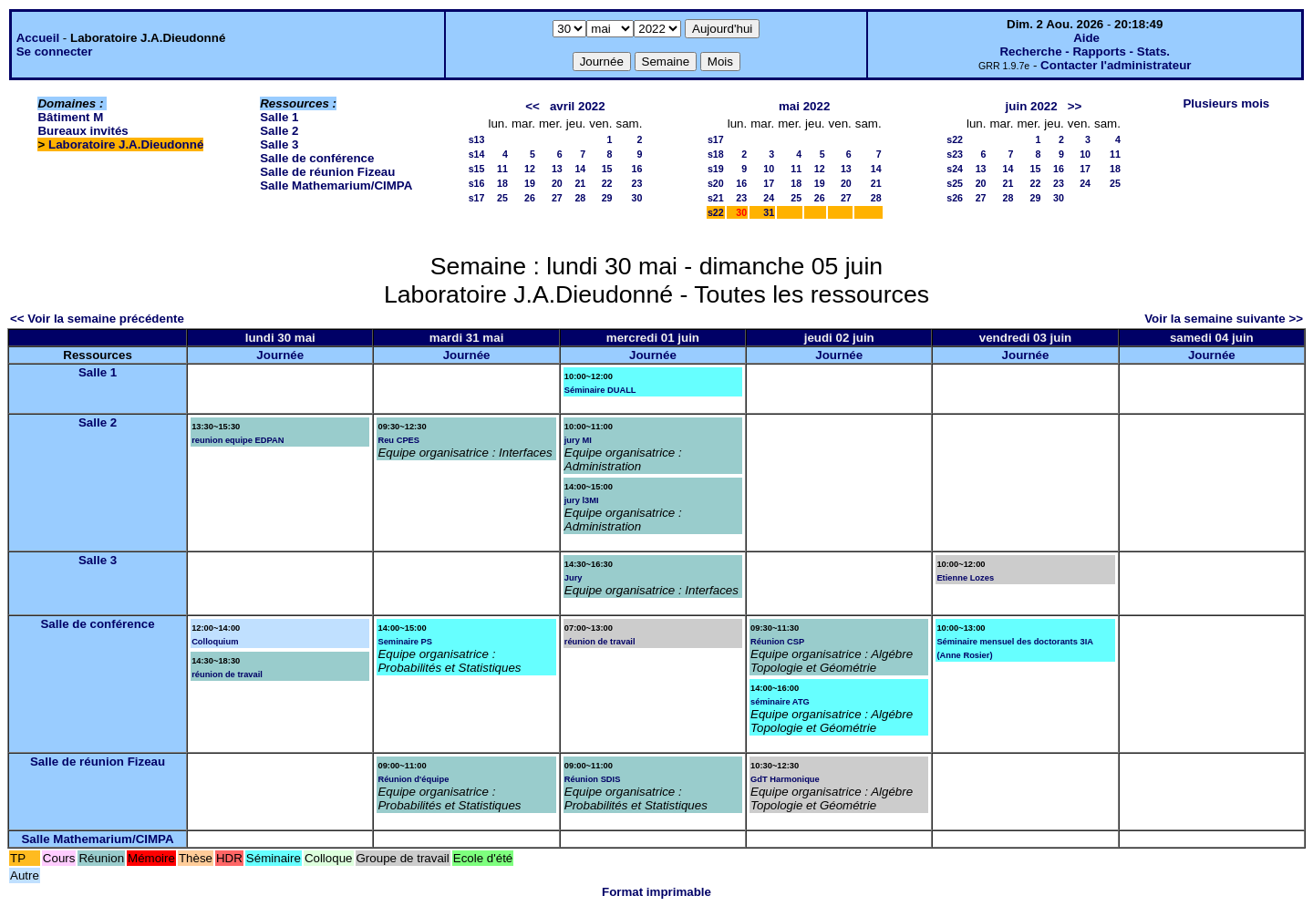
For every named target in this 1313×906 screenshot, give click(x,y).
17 (768, 183)
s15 (477, 168)
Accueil (37, 38)
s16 (477, 183)
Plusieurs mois (1226, 103)
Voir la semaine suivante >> (1223, 318)
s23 (954, 154)
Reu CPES (398, 440)
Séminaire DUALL (600, 390)
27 (557, 197)
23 (637, 183)
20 (557, 183)
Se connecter (54, 51)
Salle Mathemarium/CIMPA (336, 185)
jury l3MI (581, 500)
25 (502, 197)
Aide (1086, 38)
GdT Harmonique (785, 779)
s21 (716, 197)
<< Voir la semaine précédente (97, 318)
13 (557, 168)
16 (637, 168)
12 (529, 168)
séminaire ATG (780, 701)
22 (607, 183)
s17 (477, 197)
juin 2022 (1032, 106)
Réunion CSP (777, 641)
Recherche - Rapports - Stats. (1084, 51)
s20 (716, 183)
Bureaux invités (82, 131)
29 (607, 197)
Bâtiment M (70, 117)
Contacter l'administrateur (1115, 65)
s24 (954, 168)
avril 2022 (577, 106)
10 (768, 168)
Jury (573, 577)
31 (768, 212)
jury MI (578, 440)
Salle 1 (279, 117)
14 (579, 168)
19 (529, 183)
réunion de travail (227, 674)
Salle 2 (279, 131)
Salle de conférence (317, 158)
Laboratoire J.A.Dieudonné (125, 144)
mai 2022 (804, 106)
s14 (477, 154)
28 (579, 197)
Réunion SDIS (592, 779)
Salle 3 (279, 144)
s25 (954, 183)
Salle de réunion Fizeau (327, 172)
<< (532, 106)
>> (1075, 106)
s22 (716, 212)
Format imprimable (656, 892)
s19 (716, 168)
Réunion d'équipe (413, 779)
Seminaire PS (404, 641)
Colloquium (214, 641)
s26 (954, 197)
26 (529, 197)
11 (502, 168)
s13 (477, 139)
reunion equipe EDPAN (237, 440)
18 (502, 183)
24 (768, 197)
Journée (280, 355)
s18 (716, 154)
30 (637, 197)
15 (607, 168)
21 (579, 183)
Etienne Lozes (965, 577)
